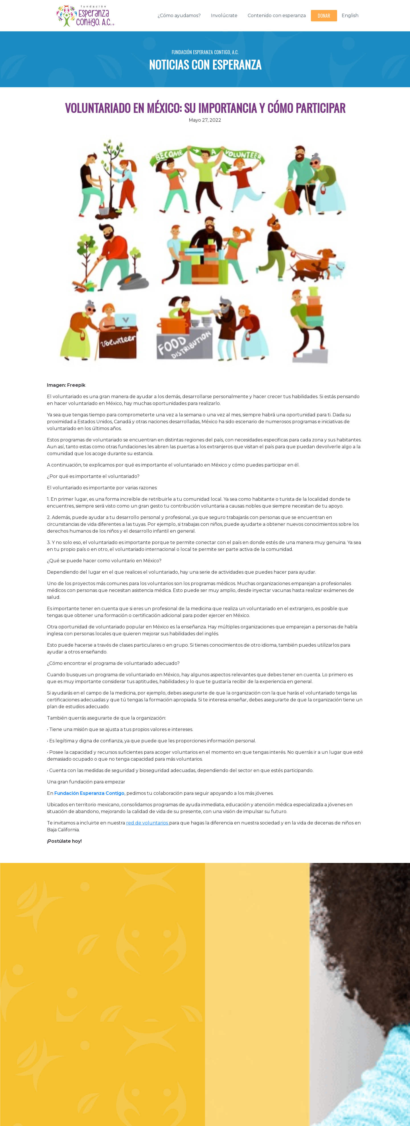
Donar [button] (324, 15)
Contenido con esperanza (277, 15)
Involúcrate (224, 15)
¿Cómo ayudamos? (179, 15)
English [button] (350, 15)
